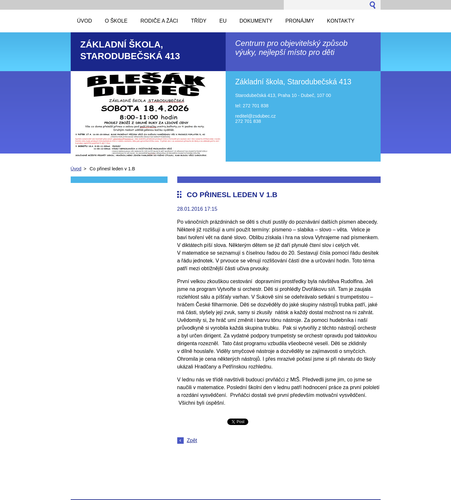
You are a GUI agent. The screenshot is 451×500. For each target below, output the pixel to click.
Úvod (76, 168)
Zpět (192, 440)
